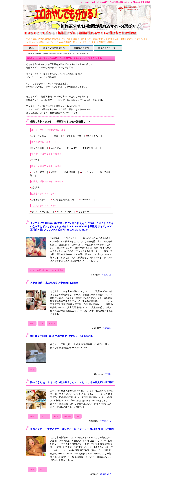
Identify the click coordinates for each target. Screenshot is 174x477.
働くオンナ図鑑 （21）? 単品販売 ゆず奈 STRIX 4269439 (61, 336)
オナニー (45, 416)
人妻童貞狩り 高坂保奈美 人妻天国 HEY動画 (54, 282)
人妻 (41, 323)
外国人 (32, 469)
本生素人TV (105, 421)
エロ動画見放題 (81, 48)
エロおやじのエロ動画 (54, 48)
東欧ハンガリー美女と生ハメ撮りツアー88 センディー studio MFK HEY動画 (72, 428)
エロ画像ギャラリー (107, 48)
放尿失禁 (67, 416)
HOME (31, 48)
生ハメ (42, 469)
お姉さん (33, 416)
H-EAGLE (106, 275)
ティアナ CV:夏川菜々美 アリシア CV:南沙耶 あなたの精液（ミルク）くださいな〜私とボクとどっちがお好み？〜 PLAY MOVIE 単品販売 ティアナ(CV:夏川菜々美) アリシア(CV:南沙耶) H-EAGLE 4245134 (71, 226)
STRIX (108, 374)
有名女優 (52, 323)
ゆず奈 (32, 370)
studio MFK (105, 474)
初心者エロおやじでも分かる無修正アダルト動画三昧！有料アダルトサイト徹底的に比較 (64, 58)
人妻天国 (107, 328)
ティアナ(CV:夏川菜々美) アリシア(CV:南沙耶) (46, 270)
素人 (78, 416)
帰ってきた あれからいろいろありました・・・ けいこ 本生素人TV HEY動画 (71, 382)
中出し (32, 323)
